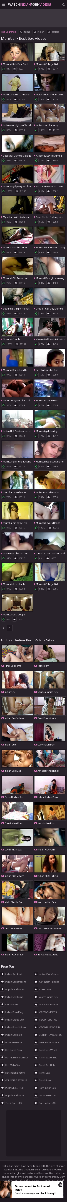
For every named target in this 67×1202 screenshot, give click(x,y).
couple (53, 32)
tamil (24, 32)
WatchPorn (29, 4)
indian (38, 32)
